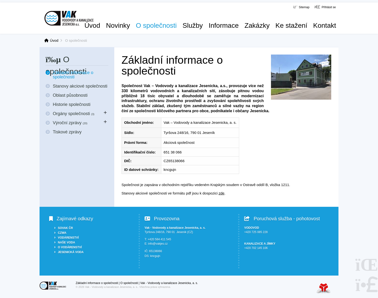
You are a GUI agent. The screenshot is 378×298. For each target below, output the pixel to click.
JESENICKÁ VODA (71, 252)
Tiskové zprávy (67, 132)
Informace (224, 25)
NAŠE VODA (66, 242)
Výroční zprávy (70, 122)
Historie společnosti (71, 104)
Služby (192, 25)
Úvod (69, 18)
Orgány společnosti (73, 113)
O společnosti (156, 25)
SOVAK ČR (65, 228)
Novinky (118, 25)
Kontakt (324, 25)
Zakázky (257, 25)
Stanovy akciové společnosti (80, 86)
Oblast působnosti (70, 95)
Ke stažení (291, 25)
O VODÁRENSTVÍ (70, 247)
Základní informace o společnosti (73, 74)
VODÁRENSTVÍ (68, 237)
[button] (325, 7)
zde (221, 193)
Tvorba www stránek (323, 288)
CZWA (62, 233)
